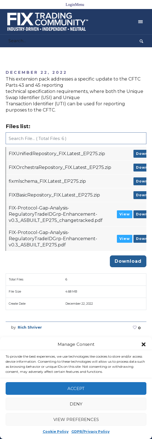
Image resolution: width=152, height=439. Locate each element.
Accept (76, 388)
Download (128, 261)
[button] (143, 344)
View (124, 214)
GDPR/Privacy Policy (90, 431)
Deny (76, 404)
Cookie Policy (56, 431)
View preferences (76, 419)
